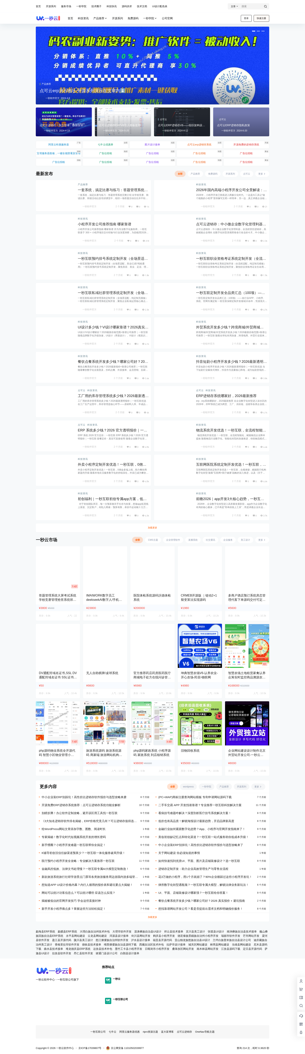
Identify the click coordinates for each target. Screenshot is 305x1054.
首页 (38, 6)
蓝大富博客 (167, 1031)
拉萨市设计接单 (176, 944)
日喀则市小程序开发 (157, 948)
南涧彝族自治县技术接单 (242, 931)
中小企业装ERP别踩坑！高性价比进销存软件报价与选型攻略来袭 (84, 797)
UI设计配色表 (159, 6)
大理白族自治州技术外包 (95, 931)
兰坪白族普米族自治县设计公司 (232, 940)
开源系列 (51, 6)
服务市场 (66, 6)
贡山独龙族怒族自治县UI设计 (192, 940)
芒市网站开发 (251, 935)
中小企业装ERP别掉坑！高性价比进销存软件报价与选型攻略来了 (200, 845)
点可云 (81, 390)
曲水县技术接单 (53, 948)
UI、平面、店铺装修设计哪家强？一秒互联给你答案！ (193, 892)
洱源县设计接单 (119, 935)
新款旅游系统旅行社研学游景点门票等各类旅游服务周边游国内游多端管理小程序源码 (91, 877)
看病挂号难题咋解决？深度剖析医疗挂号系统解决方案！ (194, 813)
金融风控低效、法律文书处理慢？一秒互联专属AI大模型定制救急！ (85, 868)
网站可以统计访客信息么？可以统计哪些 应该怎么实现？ (78, 892)
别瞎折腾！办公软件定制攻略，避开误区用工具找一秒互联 (79, 813)
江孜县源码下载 (230, 948)
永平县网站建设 (75, 935)
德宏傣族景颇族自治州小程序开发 (198, 935)
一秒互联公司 (98, 1031)
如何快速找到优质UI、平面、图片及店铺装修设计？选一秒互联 (199, 860)
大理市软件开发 (121, 931)
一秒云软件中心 (64, 1048)
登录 (246, 18)
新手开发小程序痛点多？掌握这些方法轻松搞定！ (74, 908)
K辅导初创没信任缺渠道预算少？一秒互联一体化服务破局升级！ (83, 853)
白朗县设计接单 (129, 953)
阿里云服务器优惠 (129, 1031)
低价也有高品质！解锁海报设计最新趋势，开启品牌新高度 (196, 821)
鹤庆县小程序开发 (164, 935)
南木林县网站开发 (207, 948)
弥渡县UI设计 (216, 931)
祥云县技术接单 (173, 931)
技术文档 (142, 6)
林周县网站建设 (219, 944)
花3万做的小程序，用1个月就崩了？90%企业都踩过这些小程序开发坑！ (205, 876)
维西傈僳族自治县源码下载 (120, 944)
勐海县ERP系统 (45, 931)
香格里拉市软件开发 (67, 944)
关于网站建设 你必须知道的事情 (179, 853)
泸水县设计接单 (140, 940)
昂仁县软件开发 (83, 953)
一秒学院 (81, 6)
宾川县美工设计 (195, 931)
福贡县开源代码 (162, 940)
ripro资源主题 (150, 1031)
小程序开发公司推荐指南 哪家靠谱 (104, 224)
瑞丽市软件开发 (230, 935)
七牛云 (112, 1031)
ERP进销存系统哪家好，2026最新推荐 (226, 396)
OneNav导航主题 (205, 1031)
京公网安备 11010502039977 (125, 1048)
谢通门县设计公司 (106, 953)
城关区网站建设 (197, 944)
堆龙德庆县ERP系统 (78, 948)
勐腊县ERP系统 (67, 931)
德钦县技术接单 (91, 944)
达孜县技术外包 (102, 948)
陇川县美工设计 (83, 940)
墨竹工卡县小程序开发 (128, 948)
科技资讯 (201, 184)
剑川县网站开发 (140, 935)
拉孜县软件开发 (61, 953)
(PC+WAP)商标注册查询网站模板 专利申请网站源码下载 (195, 797)
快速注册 (261, 18)
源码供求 (127, 6)
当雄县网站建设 (241, 944)
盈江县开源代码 (61, 940)
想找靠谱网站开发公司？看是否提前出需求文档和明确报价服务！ (200, 908)
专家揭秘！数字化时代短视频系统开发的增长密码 (74, 837)
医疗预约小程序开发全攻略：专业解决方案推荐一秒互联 (78, 860)
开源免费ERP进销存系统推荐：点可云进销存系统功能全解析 (81, 805)
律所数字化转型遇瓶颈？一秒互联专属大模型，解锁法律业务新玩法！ (203, 884)
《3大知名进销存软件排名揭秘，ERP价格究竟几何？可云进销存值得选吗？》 (88, 821)
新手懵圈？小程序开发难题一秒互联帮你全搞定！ (74, 845)
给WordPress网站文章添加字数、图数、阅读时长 (74, 829)
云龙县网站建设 (97, 935)
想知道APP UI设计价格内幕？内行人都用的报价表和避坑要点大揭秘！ (87, 884)
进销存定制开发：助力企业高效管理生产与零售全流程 (193, 868)
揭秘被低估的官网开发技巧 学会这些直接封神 (71, 900)
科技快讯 (112, 6)
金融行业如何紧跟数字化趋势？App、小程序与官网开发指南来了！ (201, 829)
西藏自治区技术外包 (151, 944)
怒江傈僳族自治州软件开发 (112, 940)
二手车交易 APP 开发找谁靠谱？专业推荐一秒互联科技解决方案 (200, 805)
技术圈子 (96, 6)
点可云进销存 (184, 1031)
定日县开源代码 (252, 948)
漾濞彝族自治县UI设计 (147, 931)
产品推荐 (100, 18)
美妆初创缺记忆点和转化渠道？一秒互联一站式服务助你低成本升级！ (203, 837)
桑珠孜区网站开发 (183, 948)
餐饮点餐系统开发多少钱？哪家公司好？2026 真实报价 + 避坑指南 (201, 900)
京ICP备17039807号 (90, 1048)
